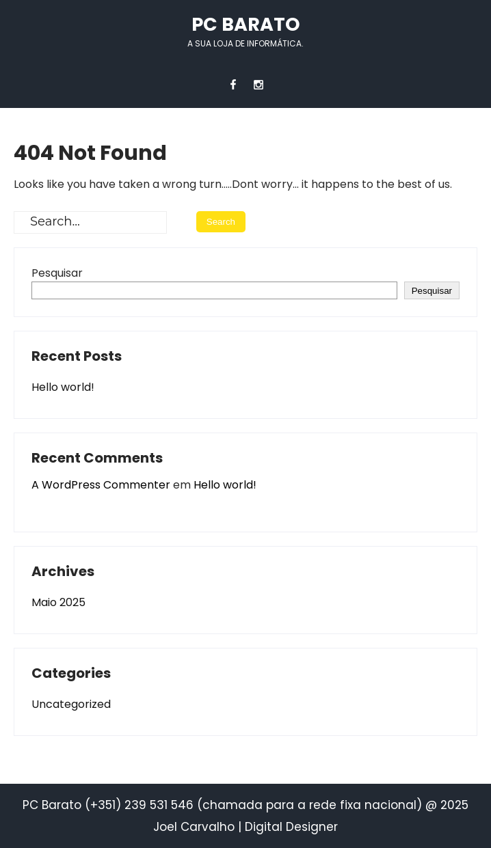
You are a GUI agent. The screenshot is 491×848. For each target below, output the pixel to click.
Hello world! (62, 387)
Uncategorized (71, 704)
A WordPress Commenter (100, 485)
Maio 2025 (58, 602)
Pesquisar (57, 273)
